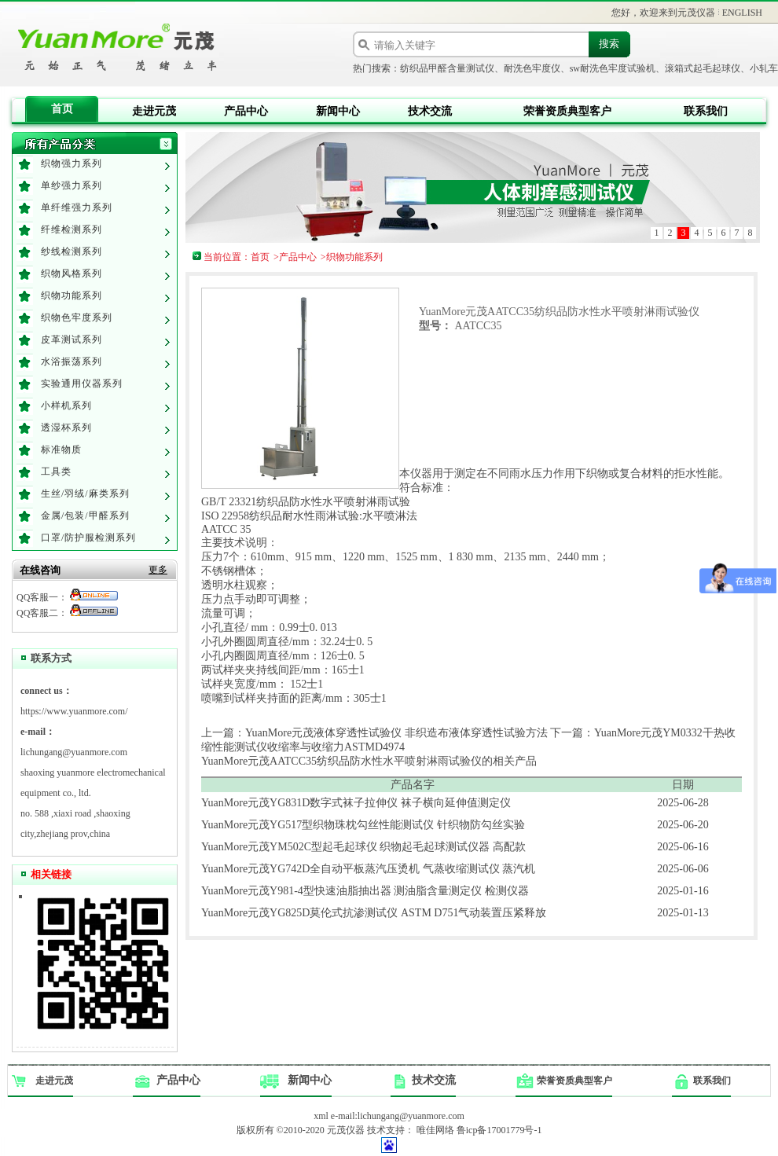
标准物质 (61, 449)
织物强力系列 (71, 163)
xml (321, 1115)
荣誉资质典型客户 (567, 111)
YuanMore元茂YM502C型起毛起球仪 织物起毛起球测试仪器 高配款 (363, 847)
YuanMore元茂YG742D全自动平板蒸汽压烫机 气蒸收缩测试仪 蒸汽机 (368, 869)
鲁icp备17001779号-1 (499, 1130)
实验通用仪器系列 (82, 383)
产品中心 (246, 111)
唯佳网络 (435, 1130)
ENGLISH (742, 12)
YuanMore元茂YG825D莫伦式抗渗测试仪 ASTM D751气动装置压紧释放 (373, 913)
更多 (158, 569)
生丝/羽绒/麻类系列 (85, 493)
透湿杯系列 (66, 427)
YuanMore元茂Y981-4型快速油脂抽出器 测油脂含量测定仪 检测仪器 (365, 891)
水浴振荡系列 (71, 361)
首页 (62, 109)
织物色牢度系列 (76, 317)
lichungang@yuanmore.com (73, 752)
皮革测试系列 (71, 339)
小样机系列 (66, 405)
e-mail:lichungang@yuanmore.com (397, 1115)
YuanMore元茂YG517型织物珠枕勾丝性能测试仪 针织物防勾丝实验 (363, 825)
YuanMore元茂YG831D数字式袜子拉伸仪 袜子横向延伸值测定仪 (356, 803)
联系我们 (706, 111)
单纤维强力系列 (76, 207)
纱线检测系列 (71, 251)
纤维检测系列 (71, 229)
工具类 (56, 471)
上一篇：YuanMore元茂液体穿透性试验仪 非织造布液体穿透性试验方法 (374, 733)
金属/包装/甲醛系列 (85, 515)
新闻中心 (338, 111)
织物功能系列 (71, 295)
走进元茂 (154, 111)
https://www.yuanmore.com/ (74, 711)
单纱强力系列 (71, 185)
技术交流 (430, 111)
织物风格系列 (71, 273)
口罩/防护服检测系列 (88, 537)
